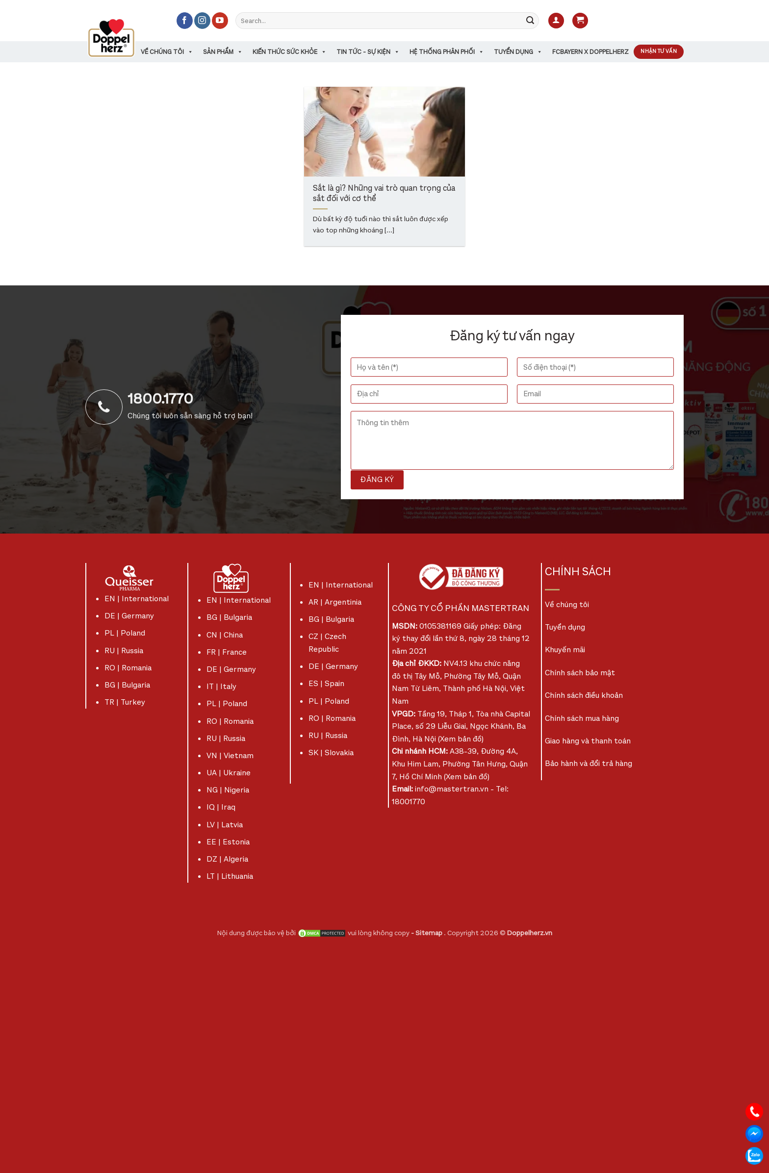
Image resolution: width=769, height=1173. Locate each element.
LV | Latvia (224, 824)
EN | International (136, 598)
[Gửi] (530, 20)
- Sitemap (427, 933)
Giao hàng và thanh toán (588, 741)
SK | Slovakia (331, 752)
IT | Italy (221, 686)
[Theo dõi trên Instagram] (202, 20)
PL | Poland (124, 633)
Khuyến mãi (565, 649)
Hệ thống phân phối (447, 52)
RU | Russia (123, 650)
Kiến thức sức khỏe (290, 52)
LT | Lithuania (229, 876)
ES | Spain (326, 683)
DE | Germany (129, 616)
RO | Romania (128, 668)
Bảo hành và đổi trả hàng (588, 763)
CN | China (224, 635)
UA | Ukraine (228, 772)
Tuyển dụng (518, 52)
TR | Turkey (124, 702)
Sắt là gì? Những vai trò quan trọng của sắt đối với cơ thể (384, 193)
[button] (556, 21)
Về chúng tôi (167, 52)
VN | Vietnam (230, 755)
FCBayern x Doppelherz (590, 52)
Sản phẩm (223, 52)
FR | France (226, 652)
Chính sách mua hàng (582, 718)
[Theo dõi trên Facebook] (185, 20)
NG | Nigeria (227, 790)
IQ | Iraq (220, 807)
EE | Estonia (228, 842)
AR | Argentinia (334, 602)
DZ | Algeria (227, 859)
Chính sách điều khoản (584, 695)
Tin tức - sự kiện (368, 52)
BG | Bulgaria (127, 685)
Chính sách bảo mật (580, 672)
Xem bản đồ (461, 739)
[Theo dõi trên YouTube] (220, 20)
